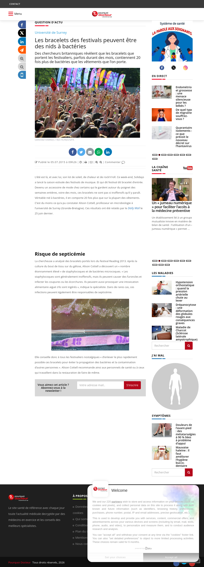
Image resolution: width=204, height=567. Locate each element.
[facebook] (162, 67)
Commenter (115, 162)
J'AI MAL (158, 354)
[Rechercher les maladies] (189, 345)
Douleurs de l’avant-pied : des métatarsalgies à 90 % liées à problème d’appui (186, 433)
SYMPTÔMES (161, 415)
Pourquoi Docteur (19, 561)
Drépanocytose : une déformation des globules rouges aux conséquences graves (186, 313)
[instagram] (186, 67)
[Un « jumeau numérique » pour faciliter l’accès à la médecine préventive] (172, 189)
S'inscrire (132, 385)
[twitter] (174, 67)
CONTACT (14, 3)
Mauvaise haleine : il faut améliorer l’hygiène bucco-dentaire (182, 455)
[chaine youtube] (188, 169)
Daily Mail (133, 208)
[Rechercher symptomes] (189, 471)
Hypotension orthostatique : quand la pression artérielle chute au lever (185, 291)
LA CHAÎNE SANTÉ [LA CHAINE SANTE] (160, 168)
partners (117, 501)
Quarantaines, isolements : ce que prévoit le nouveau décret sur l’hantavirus (185, 137)
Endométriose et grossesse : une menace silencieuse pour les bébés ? (185, 96)
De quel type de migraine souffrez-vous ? (184, 114)
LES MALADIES (162, 272)
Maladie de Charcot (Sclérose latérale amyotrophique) (186, 333)
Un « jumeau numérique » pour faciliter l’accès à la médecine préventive (172, 206)
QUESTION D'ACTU (48, 22)
